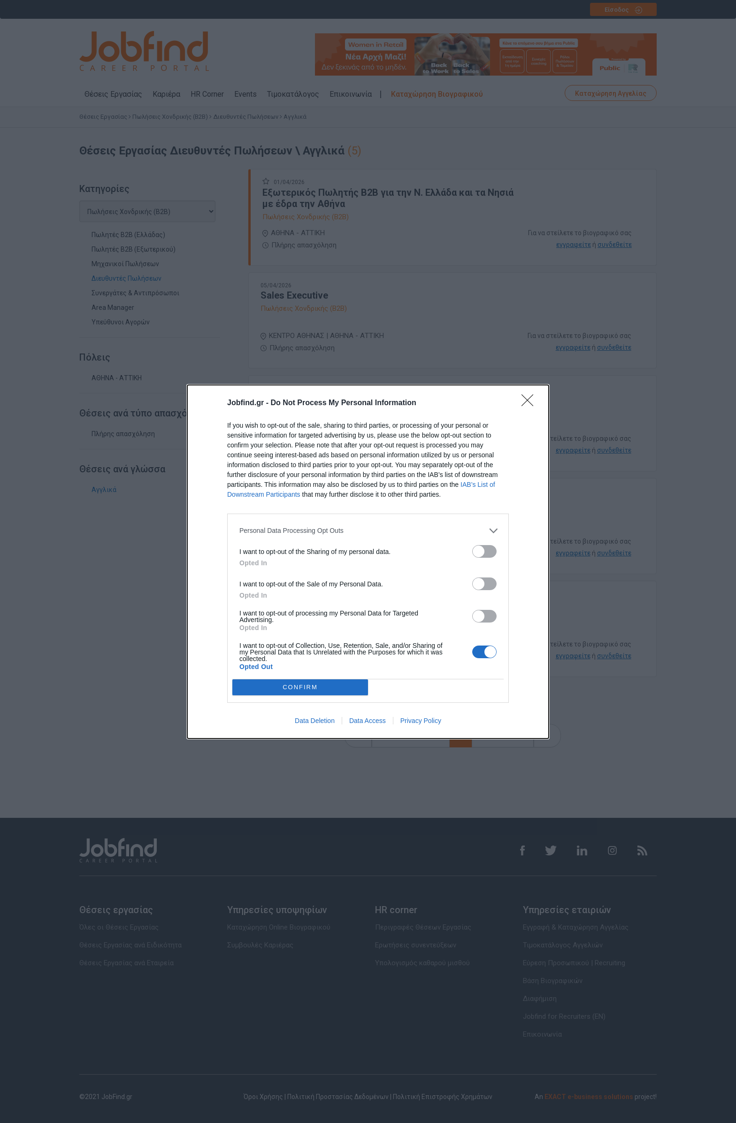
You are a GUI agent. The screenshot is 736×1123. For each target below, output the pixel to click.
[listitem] (368, 531)
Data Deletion (315, 720)
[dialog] (368, 561)
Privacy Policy (420, 720)
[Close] (530, 403)
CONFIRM (300, 686)
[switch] (484, 551)
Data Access (367, 720)
